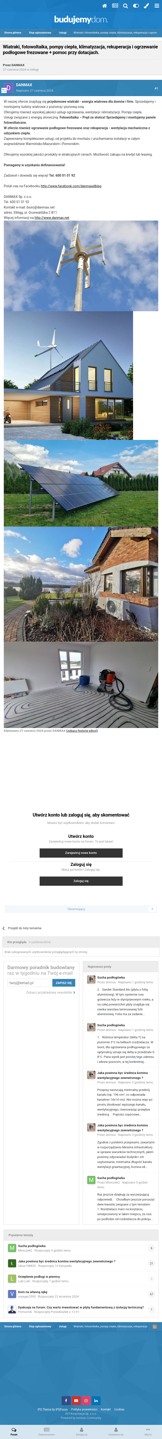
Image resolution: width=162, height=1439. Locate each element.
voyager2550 (27, 1296)
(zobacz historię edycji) (82, 730)
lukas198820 (27, 1266)
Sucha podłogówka (111, 977)
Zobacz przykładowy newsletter (50, 992)
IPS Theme (44, 1409)
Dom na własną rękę (32, 1292)
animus (111, 982)
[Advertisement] (81, 770)
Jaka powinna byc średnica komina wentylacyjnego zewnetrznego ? (66, 1261)
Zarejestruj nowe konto (81, 853)
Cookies (119, 1409)
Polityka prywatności (84, 1409)
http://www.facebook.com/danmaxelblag (71, 186)
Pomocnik (25, 1312)
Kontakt (106, 1409)
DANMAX (18, 65)
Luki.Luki (24, 1281)
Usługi (34, 69)
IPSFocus (61, 1409)
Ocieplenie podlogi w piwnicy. (39, 1276)
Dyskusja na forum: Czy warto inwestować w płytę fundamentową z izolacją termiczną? (81, 1307)
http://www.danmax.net (52, 218)
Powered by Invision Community (81, 1418)
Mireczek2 (113, 1182)
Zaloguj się (81, 881)
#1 (156, 88)
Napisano (34, 90)
